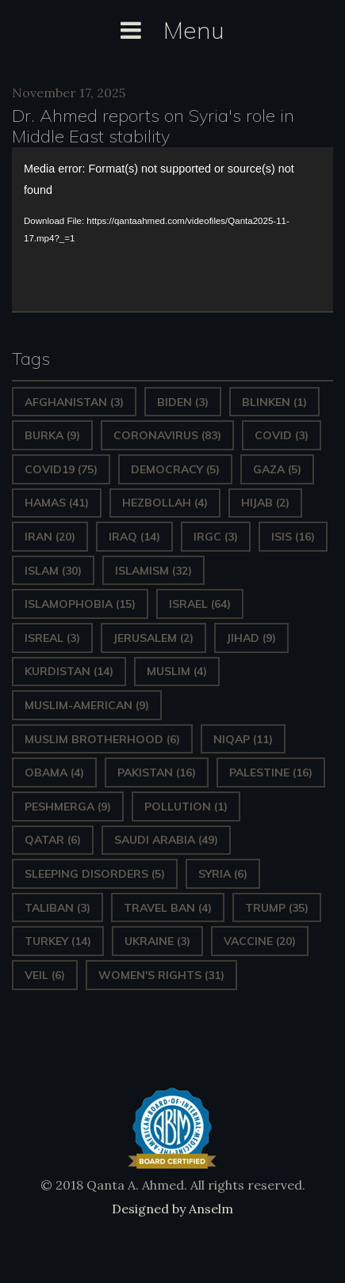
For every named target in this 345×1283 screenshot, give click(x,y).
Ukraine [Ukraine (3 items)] (157, 941)
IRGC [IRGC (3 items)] (216, 537)
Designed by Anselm (172, 1209)
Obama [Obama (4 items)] (54, 772)
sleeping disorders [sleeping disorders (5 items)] (95, 874)
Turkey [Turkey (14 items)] (58, 941)
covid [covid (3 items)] (282, 435)
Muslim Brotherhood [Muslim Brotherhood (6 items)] (102, 739)
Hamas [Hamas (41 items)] (57, 502)
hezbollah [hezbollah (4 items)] (165, 502)
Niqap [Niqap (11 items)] (243, 739)
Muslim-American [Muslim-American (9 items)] (87, 705)
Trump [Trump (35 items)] (277, 908)
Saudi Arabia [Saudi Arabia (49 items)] (166, 840)
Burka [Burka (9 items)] (52, 435)
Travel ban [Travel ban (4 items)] (168, 908)
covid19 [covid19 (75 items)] (61, 469)
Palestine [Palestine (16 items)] (270, 772)
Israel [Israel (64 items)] (200, 604)
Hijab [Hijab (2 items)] (265, 502)
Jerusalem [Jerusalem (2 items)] (153, 638)
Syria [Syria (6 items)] (222, 874)
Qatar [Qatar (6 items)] (53, 840)
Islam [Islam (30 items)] (53, 571)
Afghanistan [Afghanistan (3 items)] (74, 402)
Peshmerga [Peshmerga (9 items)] (68, 806)
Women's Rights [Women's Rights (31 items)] (161, 975)
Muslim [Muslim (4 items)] (177, 671)
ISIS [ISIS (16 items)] (293, 537)
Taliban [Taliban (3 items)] (57, 908)
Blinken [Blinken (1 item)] (274, 402)
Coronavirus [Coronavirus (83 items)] (167, 435)
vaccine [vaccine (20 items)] (260, 941)
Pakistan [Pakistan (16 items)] (156, 772)
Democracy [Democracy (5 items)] (175, 469)
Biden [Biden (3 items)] (183, 402)
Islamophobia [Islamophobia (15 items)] (80, 604)
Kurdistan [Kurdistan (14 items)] (69, 671)
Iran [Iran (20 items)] (50, 537)
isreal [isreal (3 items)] (52, 638)
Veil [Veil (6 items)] (45, 975)
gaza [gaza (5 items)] (277, 469)
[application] (172, 229)
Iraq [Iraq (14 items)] (134, 537)
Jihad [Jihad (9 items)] (251, 638)
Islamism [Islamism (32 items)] (153, 571)
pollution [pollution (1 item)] (186, 806)
